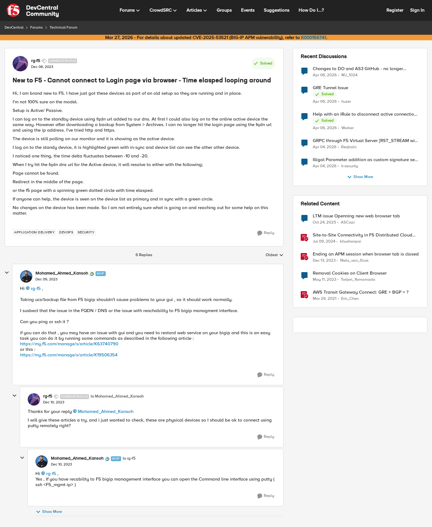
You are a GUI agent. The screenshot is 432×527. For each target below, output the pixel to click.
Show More (49, 511)
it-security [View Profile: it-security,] (349, 166)
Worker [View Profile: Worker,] (347, 128)
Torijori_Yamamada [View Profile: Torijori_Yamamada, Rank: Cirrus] (358, 279)
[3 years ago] (324, 279)
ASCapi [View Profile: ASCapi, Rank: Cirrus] (348, 222)
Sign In (417, 10)
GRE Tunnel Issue (330, 87)
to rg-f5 (129, 458)
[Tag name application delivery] (34, 232)
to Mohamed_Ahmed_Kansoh (117, 396)
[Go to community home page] (33, 10)
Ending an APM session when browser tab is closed (366, 254)
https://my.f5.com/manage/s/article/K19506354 (69, 355)
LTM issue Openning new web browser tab (356, 216)
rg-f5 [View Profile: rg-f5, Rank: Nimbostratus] (35, 60)
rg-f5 (36, 288)
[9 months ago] (324, 222)
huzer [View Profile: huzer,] (346, 101)
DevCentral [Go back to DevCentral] (14, 27)
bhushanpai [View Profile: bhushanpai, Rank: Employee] (350, 241)
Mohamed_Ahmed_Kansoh (105, 411)
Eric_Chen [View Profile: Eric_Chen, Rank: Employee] (350, 298)
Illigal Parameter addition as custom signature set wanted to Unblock (364, 159)
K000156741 (313, 37)
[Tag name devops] (66, 232)
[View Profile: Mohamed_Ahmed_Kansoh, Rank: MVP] (26, 276)
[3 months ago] (325, 75)
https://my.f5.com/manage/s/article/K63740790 (69, 344)
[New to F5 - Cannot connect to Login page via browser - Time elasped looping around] (46, 279)
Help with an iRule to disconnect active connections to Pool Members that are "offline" (366, 114)
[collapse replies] (6, 272)
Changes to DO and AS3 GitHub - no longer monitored (358, 68)
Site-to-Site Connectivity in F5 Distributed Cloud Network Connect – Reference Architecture (362, 235)
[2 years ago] (324, 241)
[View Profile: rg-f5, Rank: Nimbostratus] (20, 63)
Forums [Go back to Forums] (36, 27)
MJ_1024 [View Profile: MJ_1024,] (349, 75)
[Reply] (265, 233)
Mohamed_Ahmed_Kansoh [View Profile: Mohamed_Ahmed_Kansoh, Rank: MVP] (61, 273)
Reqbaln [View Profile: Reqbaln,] (349, 147)
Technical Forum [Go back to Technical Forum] (63, 27)
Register (394, 10)
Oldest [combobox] (274, 255)
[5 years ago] (324, 298)
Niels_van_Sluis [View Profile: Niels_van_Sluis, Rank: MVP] (354, 260)
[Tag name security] (86, 232)
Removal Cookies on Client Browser (350, 273)
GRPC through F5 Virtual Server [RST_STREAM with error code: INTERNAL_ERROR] (366, 140)
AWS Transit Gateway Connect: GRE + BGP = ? (361, 292)
